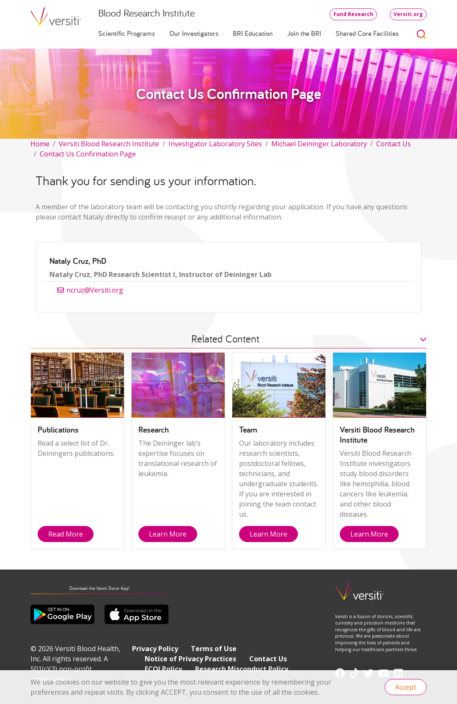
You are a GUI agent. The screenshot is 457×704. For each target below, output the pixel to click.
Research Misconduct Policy (241, 669)
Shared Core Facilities (367, 33)
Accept (405, 687)
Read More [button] (65, 534)
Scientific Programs (126, 33)
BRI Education (253, 33)
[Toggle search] (421, 33)
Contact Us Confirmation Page (88, 154)
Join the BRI (304, 33)
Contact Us (393, 143)
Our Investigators (193, 33)
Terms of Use (214, 648)
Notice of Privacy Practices (190, 658)
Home (40, 143)
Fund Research (353, 14)
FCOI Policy (163, 669)
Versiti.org (408, 14)
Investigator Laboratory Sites (215, 143)
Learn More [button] (168, 534)
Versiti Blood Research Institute (109, 143)
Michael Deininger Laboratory (319, 143)
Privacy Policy (155, 648)
